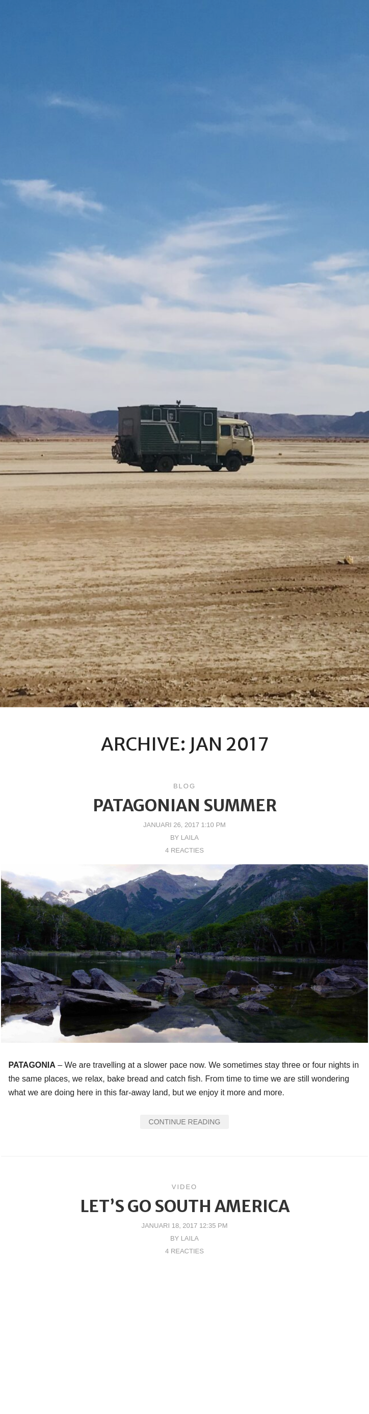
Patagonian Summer (185, 805)
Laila (190, 837)
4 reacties (184, 850)
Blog (184, 786)
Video (184, 1187)
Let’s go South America (184, 1206)
